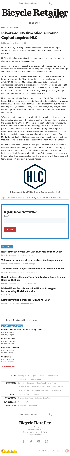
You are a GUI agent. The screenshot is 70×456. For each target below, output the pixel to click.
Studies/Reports (36, 379)
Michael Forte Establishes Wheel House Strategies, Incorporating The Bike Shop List (29, 290)
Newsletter (32, 406)
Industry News (12, 27)
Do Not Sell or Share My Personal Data (33, 390)
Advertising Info (24, 402)
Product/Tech (53, 376)
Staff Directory (23, 394)
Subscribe (22, 406)
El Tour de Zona (8, 338)
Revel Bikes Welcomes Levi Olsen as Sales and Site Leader (32, 251)
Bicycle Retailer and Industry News (21, 320)
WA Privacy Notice (58, 390)
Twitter (31, 441)
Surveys (21, 383)
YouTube (38, 441)
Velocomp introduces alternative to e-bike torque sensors (32, 260)
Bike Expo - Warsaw (10, 347)
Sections (35, 23)
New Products (14, 264)
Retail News (22, 379)
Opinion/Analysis (38, 376)
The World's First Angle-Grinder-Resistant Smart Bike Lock (33, 268)
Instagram (46, 441)
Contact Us (36, 394)
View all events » (8, 366)
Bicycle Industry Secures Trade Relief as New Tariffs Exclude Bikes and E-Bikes (33, 278)
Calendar (30, 383)
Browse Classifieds (25, 398)
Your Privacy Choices (55, 387)
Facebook (23, 441)
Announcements (15, 255)
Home (3, 27)
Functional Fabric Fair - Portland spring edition (22, 329)
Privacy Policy (23, 387)
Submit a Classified (42, 398)
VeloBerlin (6, 357)
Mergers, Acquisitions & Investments (47, 197)
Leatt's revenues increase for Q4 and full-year (25, 299)
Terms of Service (37, 387)
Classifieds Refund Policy (46, 383)
